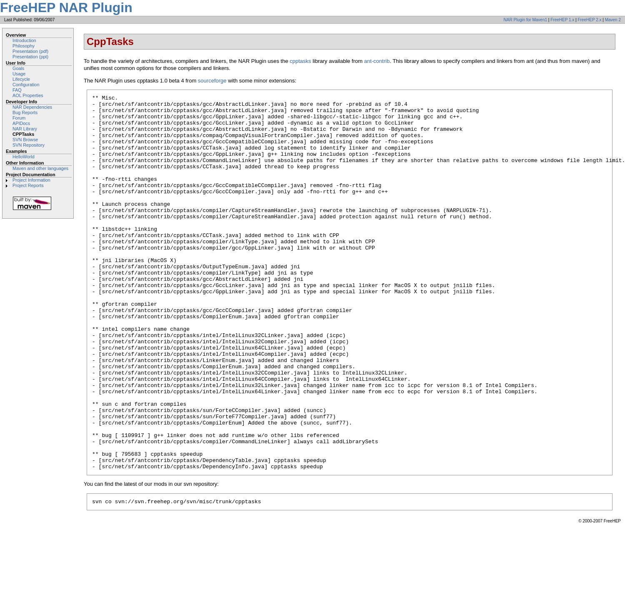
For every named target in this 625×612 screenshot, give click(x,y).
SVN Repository (28, 144)
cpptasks (300, 61)
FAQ (17, 89)
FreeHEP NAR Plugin (66, 7)
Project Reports (28, 185)
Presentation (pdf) (30, 51)
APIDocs (21, 123)
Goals (18, 68)
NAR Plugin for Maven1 (526, 19)
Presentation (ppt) (30, 56)
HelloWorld (23, 156)
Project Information (31, 179)
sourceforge (212, 80)
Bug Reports (25, 112)
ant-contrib (377, 61)
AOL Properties (27, 95)
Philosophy (23, 45)
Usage (18, 73)
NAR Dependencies (32, 107)
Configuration (25, 84)
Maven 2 (613, 19)
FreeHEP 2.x (589, 19)
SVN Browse (25, 139)
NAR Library (24, 128)
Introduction (24, 40)
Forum (18, 117)
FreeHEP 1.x (562, 19)
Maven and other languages (40, 168)
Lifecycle (21, 79)
